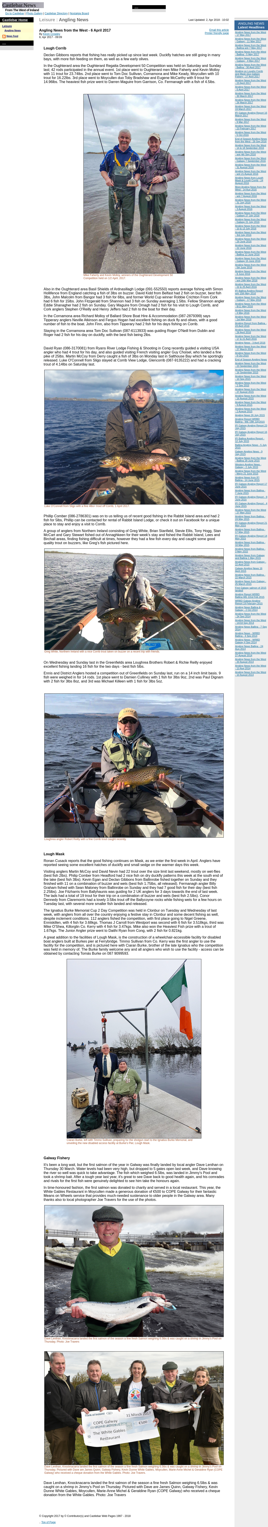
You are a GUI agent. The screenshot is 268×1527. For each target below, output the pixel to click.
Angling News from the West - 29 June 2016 (250, 240)
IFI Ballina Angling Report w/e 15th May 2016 (249, 292)
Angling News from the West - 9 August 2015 (250, 403)
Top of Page (48, 1522)
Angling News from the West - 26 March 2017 (250, 101)
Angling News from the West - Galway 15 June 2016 (250, 259)
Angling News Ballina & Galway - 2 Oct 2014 (248, 608)
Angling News (12, 30)
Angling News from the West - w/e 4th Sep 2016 (250, 153)
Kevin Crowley (51, 34)
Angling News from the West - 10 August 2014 (250, 673)
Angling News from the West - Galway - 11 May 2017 (250, 40)
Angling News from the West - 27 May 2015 (250, 511)
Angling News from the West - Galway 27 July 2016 (250, 214)
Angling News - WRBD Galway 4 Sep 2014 (247, 641)
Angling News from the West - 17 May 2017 (250, 33)
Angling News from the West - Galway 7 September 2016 (250, 159)
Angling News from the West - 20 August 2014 (250, 660)
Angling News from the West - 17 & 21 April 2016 (250, 337)
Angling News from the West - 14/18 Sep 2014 (250, 621)
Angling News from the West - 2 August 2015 (250, 410)
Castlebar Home (15, 20)
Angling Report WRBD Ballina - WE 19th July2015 (250, 420)
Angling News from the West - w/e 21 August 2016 (250, 172)
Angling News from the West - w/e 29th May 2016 (250, 279)
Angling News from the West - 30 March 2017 (250, 94)
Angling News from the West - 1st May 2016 (250, 318)
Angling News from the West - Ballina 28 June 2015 (250, 459)
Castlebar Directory (56, 13)
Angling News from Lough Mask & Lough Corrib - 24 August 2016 (249, 180)
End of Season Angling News (251, 359)
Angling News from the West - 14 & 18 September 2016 (250, 146)
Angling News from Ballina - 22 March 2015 (250, 576)
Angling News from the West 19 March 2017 (250, 107)
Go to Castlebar (14, 13)
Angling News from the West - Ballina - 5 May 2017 (250, 53)
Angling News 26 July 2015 (250, 415)
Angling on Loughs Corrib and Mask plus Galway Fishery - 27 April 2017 (249, 74)
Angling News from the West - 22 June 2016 (250, 246)
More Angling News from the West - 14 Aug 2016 (250, 188)
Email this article (219, 30)
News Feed (12, 36)
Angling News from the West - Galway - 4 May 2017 (250, 59)
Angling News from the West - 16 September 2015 (250, 371)
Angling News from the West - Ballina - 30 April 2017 (250, 66)
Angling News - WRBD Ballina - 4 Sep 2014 (247, 634)
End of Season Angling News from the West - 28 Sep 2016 (251, 140)
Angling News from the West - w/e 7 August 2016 (250, 194)
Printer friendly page (217, 33)
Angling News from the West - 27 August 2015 (250, 390)
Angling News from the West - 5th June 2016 (250, 266)
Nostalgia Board (79, 13)
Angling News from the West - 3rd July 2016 (250, 233)
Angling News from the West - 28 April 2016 (250, 331)
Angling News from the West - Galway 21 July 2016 (250, 220)
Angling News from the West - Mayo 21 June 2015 (250, 472)
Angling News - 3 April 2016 (250, 342)
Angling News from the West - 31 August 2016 (250, 166)
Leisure (7, 26)
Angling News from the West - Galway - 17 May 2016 (250, 298)
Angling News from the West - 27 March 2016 (250, 348)
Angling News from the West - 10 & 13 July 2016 (250, 227)
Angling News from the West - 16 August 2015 (250, 397)
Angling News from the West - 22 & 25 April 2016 (250, 285)
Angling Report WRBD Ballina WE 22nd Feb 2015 (249, 595)
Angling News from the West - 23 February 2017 (250, 127)
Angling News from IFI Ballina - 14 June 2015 (247, 478)
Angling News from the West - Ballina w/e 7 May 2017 (250, 46)
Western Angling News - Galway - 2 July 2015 (248, 465)
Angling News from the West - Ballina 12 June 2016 (250, 253)
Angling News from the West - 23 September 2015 (250, 364)
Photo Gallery (34, 13)
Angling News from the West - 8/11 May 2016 (250, 305)
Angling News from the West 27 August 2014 (250, 654)
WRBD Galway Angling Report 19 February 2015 (249, 602)
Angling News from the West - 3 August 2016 (250, 207)
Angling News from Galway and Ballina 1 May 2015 (250, 556)
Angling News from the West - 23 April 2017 (250, 81)
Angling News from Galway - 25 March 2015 (250, 582)
